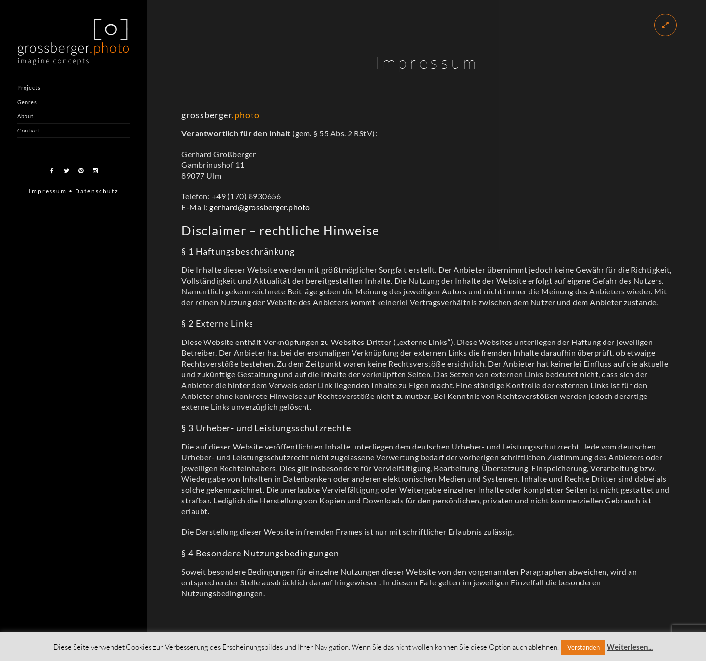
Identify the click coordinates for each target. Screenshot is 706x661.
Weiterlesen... (630, 646)
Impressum (48, 191)
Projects (29, 87)
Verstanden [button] (583, 647)
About (25, 116)
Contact (28, 130)
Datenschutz (97, 191)
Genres (27, 102)
